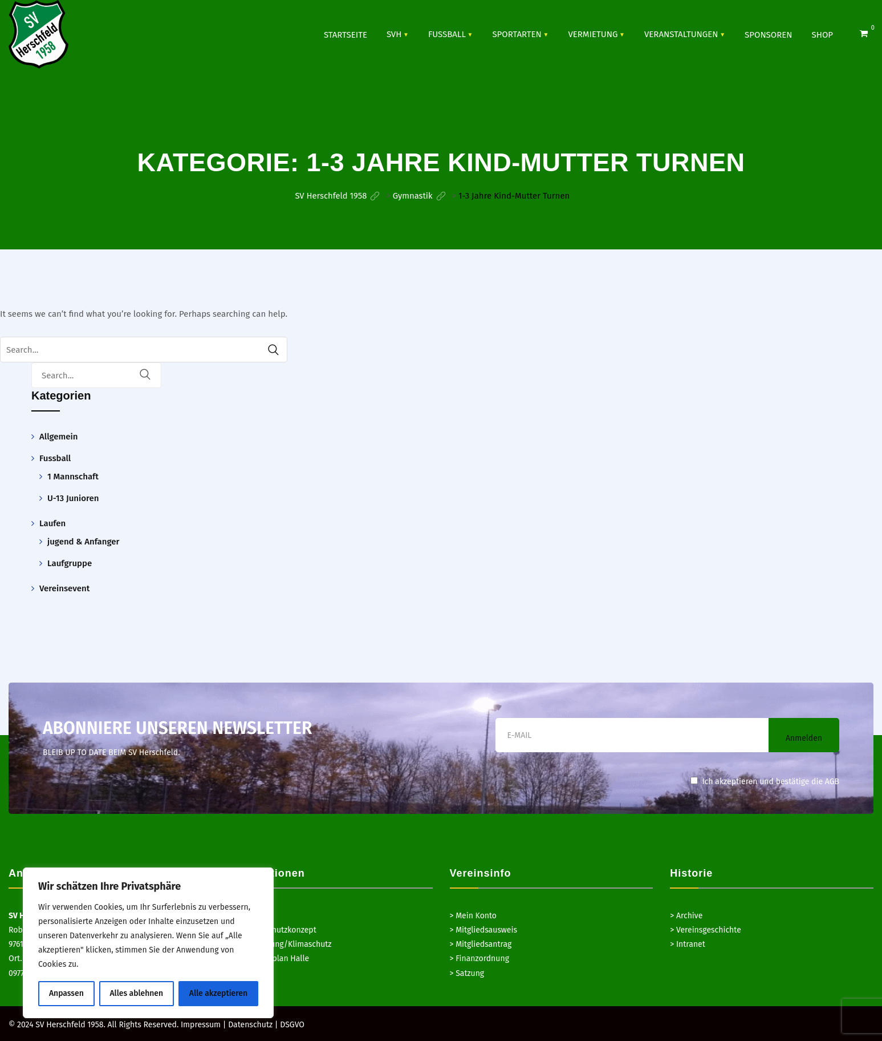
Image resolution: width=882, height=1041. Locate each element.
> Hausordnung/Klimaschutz (280, 944)
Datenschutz (250, 1025)
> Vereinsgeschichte (705, 930)
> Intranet (687, 944)
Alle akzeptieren (218, 993)
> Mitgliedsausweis (483, 930)
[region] (148, 943)
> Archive (686, 916)
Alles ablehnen (136, 993)
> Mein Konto (473, 916)
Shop (822, 34)
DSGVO (292, 1025)
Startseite (345, 34)
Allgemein (58, 436)
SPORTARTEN (516, 34)
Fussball (447, 34)
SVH (394, 34)
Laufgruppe (69, 563)
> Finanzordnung (479, 958)
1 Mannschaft (73, 476)
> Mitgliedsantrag (481, 944)
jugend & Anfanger (83, 541)
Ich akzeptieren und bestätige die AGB (764, 781)
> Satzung (467, 973)
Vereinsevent (64, 588)
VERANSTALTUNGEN (681, 34)
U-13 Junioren (73, 498)
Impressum (201, 1025)
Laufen (52, 523)
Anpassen (66, 993)
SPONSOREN (768, 34)
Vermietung (592, 34)
